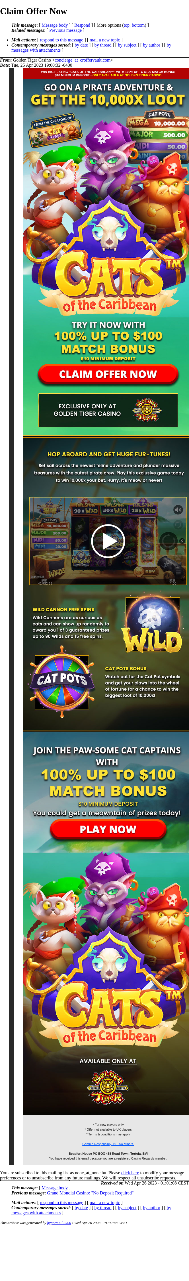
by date (81, 45)
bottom (138, 25)
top (127, 25)
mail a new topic (105, 39)
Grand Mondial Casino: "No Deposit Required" (90, 1192)
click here (130, 1172)
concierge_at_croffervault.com (82, 60)
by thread (103, 45)
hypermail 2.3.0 (59, 1223)
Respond (82, 25)
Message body (55, 25)
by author (151, 45)
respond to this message (61, 39)
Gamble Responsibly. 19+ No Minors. (108, 1144)
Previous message (65, 30)
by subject (127, 45)
